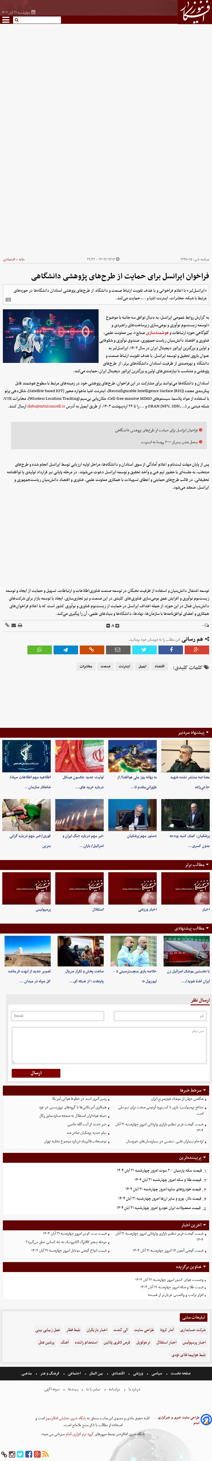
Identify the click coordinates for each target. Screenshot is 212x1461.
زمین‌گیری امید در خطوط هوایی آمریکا (79, 1099)
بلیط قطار (73, 1330)
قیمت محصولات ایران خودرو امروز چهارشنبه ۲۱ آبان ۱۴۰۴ (159, 1208)
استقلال (98, 909)
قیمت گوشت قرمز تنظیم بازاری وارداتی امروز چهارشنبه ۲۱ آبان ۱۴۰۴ (159, 1127)
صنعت (105, 666)
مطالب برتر (194, 865)
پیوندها (73, 1389)
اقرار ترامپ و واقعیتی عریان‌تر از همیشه (175, 1295)
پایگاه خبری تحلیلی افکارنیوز (65, 1418)
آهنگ (65, 1342)
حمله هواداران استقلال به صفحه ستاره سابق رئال (73, 1116)
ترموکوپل (143, 1342)
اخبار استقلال (166, 1342)
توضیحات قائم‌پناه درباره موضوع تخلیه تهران (75, 1141)
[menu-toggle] (5, 20)
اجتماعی (74, 1373)
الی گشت (120, 1330)
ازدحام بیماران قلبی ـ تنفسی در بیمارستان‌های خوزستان (164, 1141)
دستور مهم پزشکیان (142, 836)
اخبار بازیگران (97, 1330)
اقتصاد (159, 666)
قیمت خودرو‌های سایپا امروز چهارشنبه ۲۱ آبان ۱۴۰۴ (163, 1189)
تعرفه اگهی (52, 1389)
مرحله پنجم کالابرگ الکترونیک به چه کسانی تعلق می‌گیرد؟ (66, 1242)
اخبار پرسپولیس (194, 1342)
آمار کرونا (167, 1330)
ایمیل (142, 666)
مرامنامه (114, 1389)
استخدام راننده (86, 1342)
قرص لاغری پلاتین (117, 1342)
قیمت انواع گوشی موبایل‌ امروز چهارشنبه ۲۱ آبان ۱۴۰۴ (69, 1250)
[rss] (45, 1454)
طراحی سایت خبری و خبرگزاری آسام (178, 1420)
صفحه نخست (180, 1373)
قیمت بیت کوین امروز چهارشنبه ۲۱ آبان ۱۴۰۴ (75, 1233)
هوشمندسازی (157, 333)
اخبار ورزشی (147, 909)
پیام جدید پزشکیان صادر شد (87, 1133)
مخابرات (86, 666)
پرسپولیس (43, 909)
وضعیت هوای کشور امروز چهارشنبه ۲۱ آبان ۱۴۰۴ (169, 1280)
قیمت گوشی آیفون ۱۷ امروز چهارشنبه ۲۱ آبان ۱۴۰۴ (168, 1250)
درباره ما (134, 1389)
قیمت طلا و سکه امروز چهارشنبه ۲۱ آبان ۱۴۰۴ (167, 1179)
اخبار (206, 909)
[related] (8, 299)
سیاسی (157, 1373)
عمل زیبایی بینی (47, 1330)
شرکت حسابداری (193, 1330)
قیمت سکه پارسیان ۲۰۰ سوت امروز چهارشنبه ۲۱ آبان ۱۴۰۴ (159, 1170)
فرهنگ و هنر (50, 1373)
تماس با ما (93, 1389)
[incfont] (117, 625)
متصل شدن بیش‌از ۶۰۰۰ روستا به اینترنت (169, 442)
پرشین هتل (46, 1342)
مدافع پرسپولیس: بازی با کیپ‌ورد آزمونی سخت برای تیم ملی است (160, 1110)
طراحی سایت (144, 1330)
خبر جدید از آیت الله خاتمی (87, 1124)
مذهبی (27, 1373)
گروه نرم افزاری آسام (79, 1434)
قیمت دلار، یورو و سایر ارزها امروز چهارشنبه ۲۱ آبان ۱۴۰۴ (159, 1198)
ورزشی (138, 1373)
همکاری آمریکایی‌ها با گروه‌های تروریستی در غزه (73, 1107)
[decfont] (108, 625)
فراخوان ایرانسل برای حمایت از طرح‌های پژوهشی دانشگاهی (156, 430)
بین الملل (96, 1373)
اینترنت (124, 666)
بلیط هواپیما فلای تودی (189, 1355)
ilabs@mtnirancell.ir (46, 406)
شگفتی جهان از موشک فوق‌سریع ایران (177, 1099)
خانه (22, 259)
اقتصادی (9, 259)
